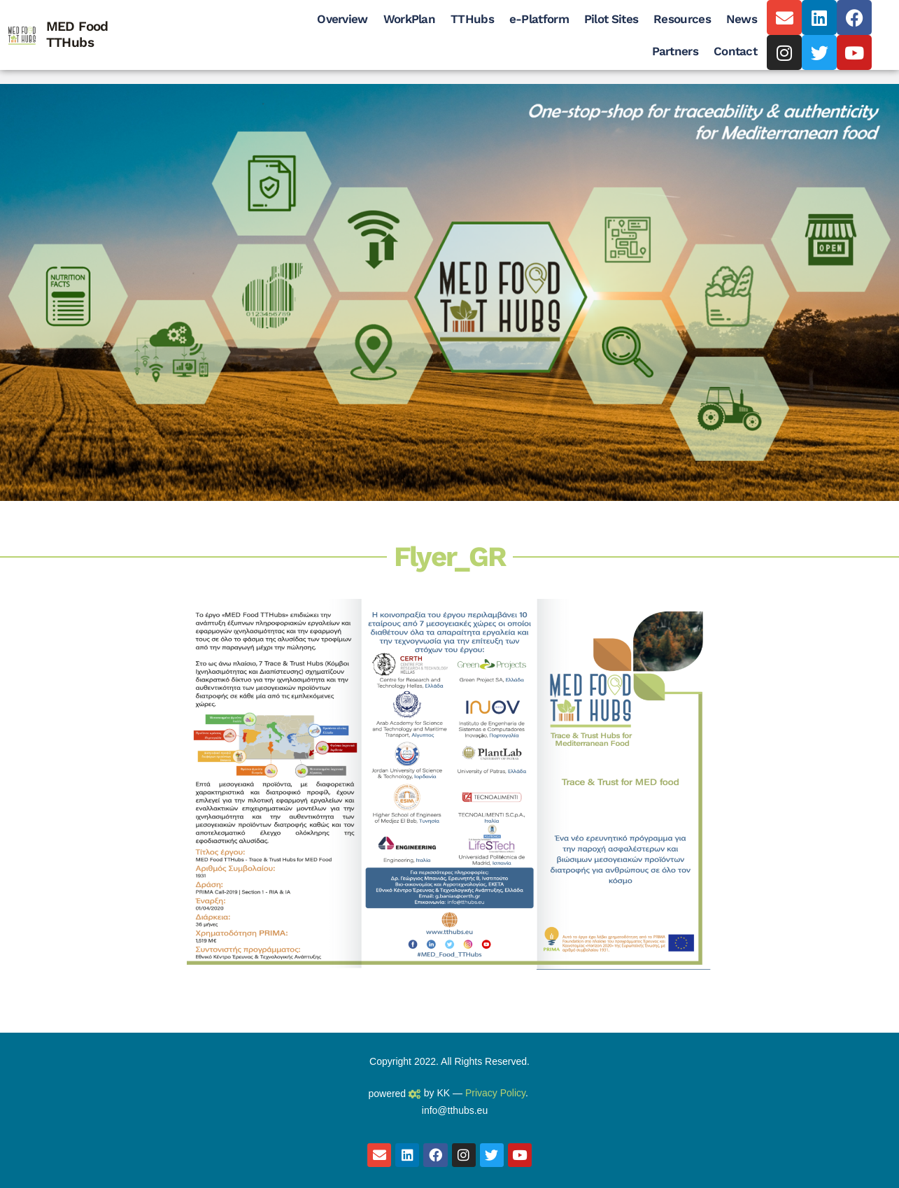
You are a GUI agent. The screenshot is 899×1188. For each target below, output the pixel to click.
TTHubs (472, 19)
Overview (342, 19)
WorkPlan (409, 19)
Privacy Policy (495, 1092)
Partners (675, 51)
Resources (682, 19)
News (741, 19)
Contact (735, 51)
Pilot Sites (611, 19)
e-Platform (539, 19)
